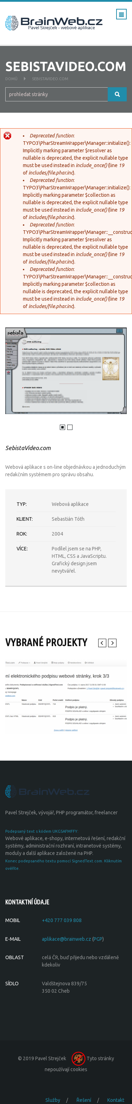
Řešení (83, 1100)
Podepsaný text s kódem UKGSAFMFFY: (41, 831)
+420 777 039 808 (62, 920)
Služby (52, 1100)
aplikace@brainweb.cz (66, 939)
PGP (98, 939)
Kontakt (115, 1100)
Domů (11, 79)
